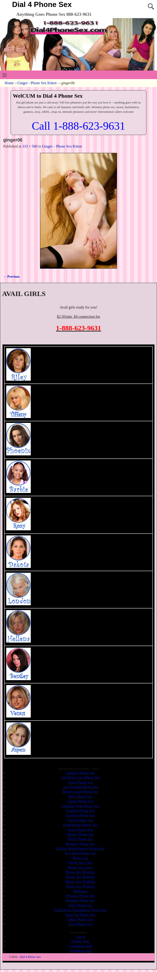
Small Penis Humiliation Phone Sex (80, 910)
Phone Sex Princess (80, 886)
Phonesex (80, 891)
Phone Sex (80, 858)
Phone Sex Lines (80, 867)
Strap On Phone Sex (80, 915)
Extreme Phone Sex (80, 815)
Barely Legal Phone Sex (80, 792)
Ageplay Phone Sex (80, 773)
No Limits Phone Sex (80, 853)
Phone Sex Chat (80, 863)
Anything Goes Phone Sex (80, 777)
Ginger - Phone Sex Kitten (37, 83)
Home (9, 83)
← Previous (11, 276)
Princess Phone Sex (80, 896)
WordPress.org (80, 951)
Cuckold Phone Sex (80, 811)
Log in (80, 937)
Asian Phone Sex (80, 782)
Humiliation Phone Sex (80, 825)
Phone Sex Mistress (80, 872)
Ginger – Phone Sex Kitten (62, 146)
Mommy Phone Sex (80, 844)
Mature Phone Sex (80, 834)
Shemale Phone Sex (80, 900)
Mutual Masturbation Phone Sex (80, 848)
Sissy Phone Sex (80, 905)
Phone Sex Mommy (80, 877)
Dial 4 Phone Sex (42, 4)
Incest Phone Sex (80, 830)
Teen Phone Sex (80, 924)
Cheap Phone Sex (80, 801)
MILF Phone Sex (80, 839)
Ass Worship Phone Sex (80, 787)
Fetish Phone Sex (80, 820)
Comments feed (80, 946)
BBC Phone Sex (80, 796)
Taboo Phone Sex (80, 919)
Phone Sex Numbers (80, 882)
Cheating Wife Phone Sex (80, 806)
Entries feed (80, 941)
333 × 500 (29, 146)
